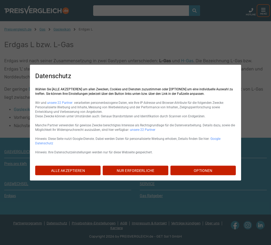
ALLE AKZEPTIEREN (68, 170)
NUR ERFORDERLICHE (135, 170)
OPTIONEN (203, 170)
